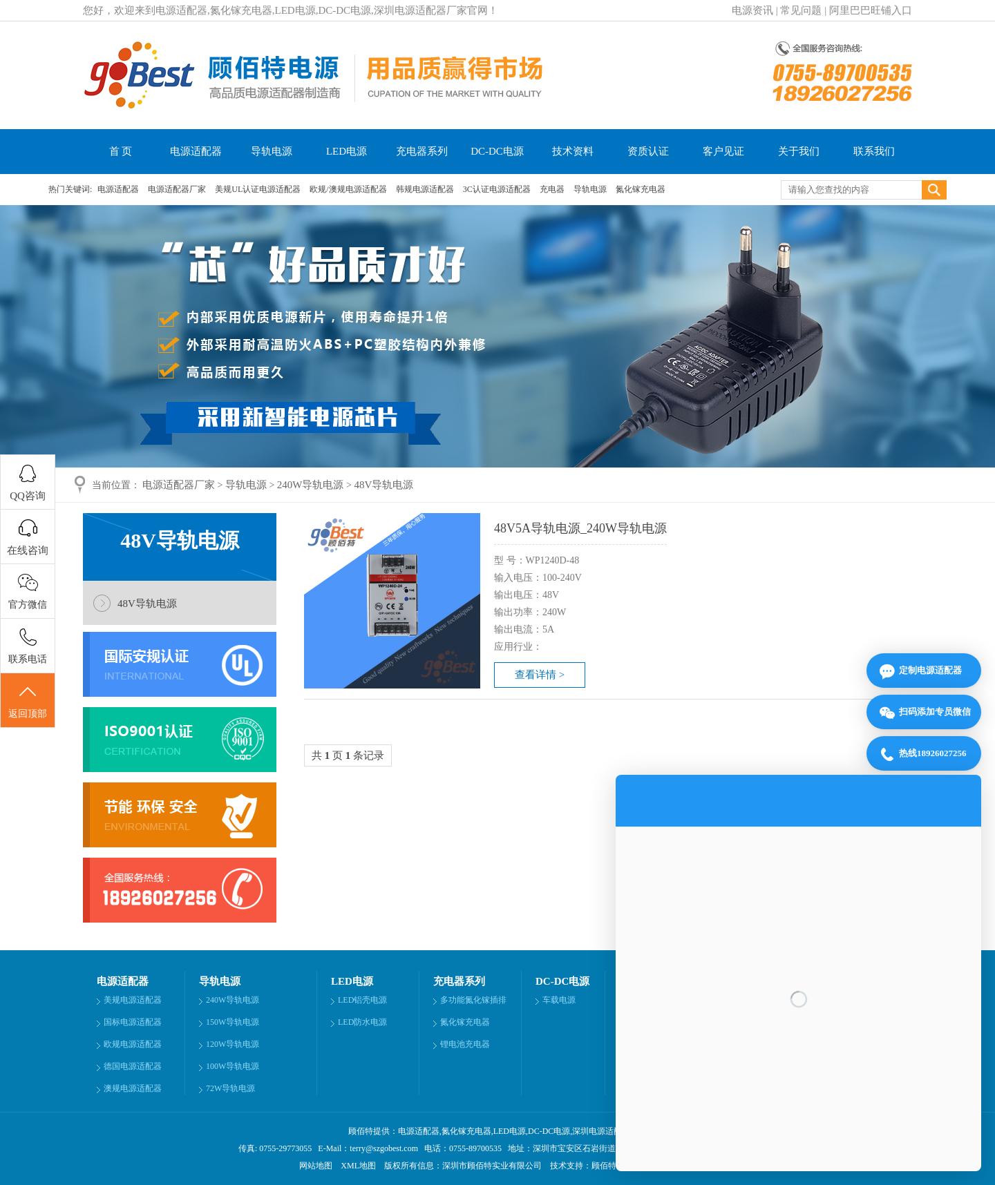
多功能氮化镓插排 (473, 1000)
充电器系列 (422, 151)
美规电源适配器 (133, 1000)
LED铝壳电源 (362, 1000)
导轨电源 (271, 151)
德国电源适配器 (133, 1066)
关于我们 (798, 151)
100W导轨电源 (232, 1066)
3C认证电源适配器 (498, 189)
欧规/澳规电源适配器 (349, 189)
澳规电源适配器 (133, 1088)
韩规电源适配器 (426, 189)
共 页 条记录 (348, 755)
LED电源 (346, 151)
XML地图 (358, 1165)
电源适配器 (196, 151)
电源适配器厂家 (178, 189)
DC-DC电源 (497, 151)
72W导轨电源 (230, 1088)
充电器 (553, 189)
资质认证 (648, 151)
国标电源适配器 (133, 1022)
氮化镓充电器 (640, 189)
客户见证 (723, 151)
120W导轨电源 (232, 1044)
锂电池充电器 (465, 1044)
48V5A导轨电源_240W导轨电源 (580, 528)
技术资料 (573, 151)
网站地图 (315, 1165)
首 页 (121, 151)
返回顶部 (28, 701)
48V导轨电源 (383, 484)
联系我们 (874, 151)
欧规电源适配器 (133, 1044)
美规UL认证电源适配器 (259, 189)
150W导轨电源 (232, 1022)
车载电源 (559, 1000)
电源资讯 (752, 10)
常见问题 (801, 10)
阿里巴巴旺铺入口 (870, 10)
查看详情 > (540, 674)
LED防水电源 (362, 1022)
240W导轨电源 (310, 484)
